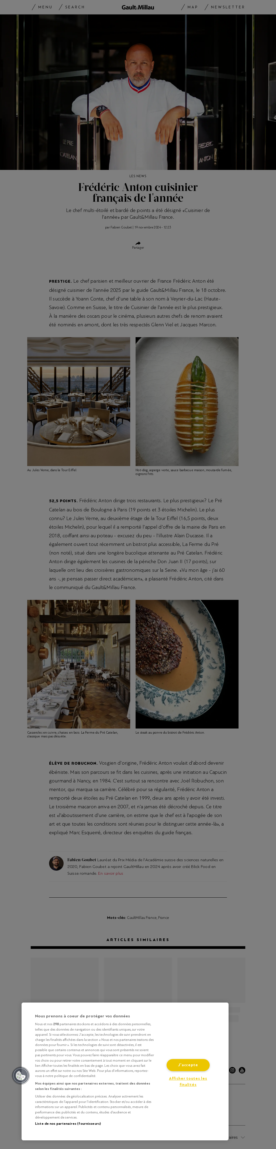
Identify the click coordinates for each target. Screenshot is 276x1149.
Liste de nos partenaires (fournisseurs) (68, 1123)
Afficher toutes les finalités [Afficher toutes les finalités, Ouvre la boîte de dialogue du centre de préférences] (188, 1081)
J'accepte (188, 1065)
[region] (125, 1071)
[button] (20, 1075)
